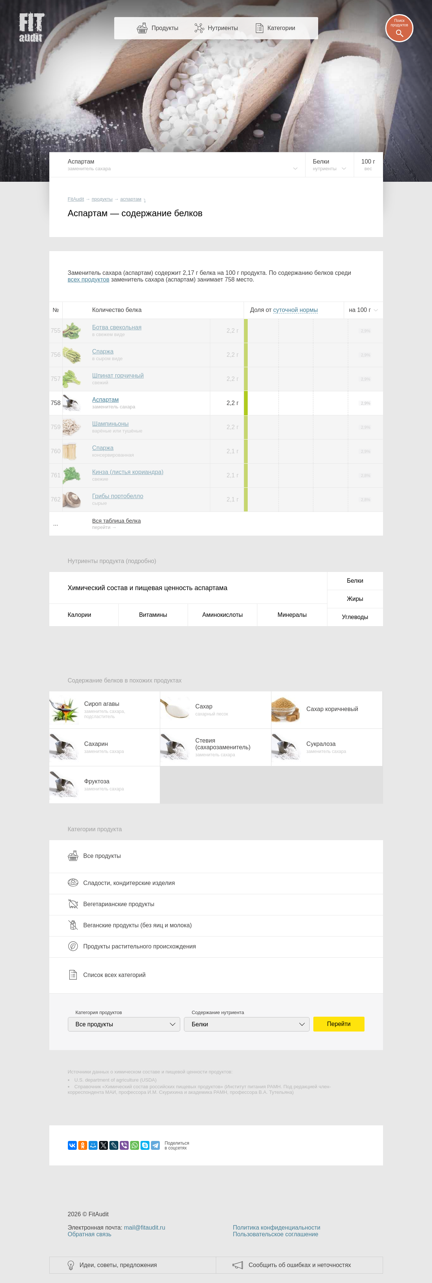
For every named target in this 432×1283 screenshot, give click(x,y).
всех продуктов (88, 279)
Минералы (292, 615)
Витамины (153, 615)
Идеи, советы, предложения (118, 1265)
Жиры (355, 599)
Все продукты (94, 856)
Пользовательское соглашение (275, 1234)
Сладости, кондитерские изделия (121, 883)
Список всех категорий (107, 975)
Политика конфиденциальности (276, 1227)
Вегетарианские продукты (111, 904)
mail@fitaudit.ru (144, 1227)
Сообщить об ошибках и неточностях (300, 1265)
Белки (355, 581)
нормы (295, 310)
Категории (281, 28)
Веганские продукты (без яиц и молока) (130, 925)
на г (361, 310)
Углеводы (355, 617)
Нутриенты (223, 28)
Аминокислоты (222, 615)
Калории (79, 615)
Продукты (165, 28)
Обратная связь (90, 1234)
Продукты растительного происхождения (132, 946)
